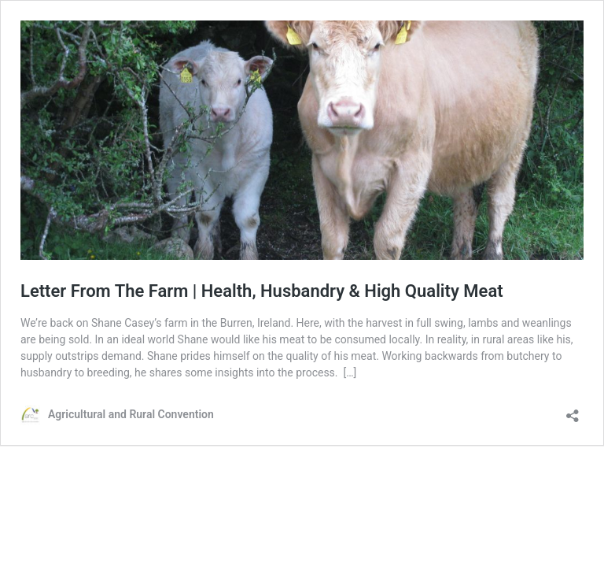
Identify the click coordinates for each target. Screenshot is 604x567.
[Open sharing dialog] (573, 410)
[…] (349, 372)
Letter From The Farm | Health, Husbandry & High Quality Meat (261, 291)
